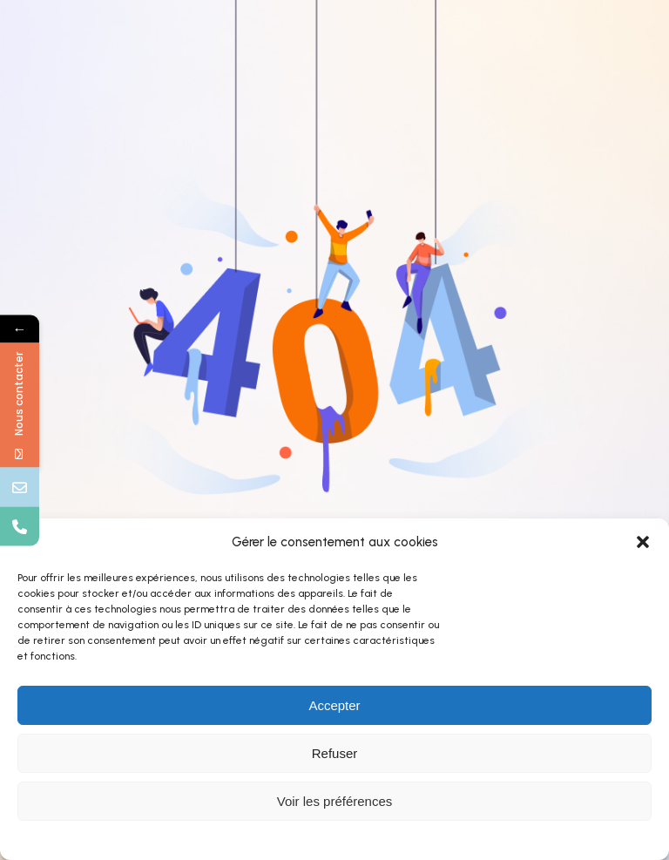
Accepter (334, 705)
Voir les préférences (335, 801)
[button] (643, 542)
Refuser (335, 753)
